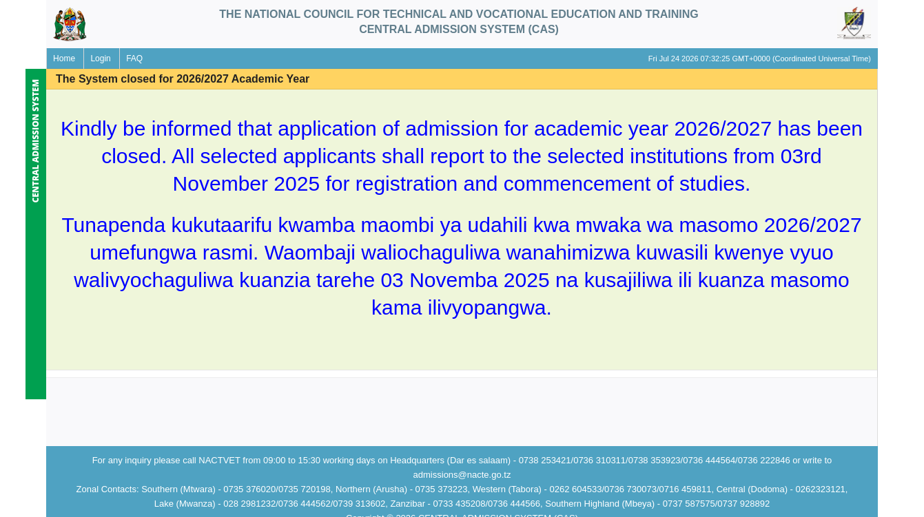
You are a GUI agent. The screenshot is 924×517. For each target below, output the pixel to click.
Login (100, 58)
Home (64, 58)
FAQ (134, 58)
